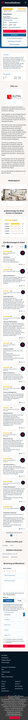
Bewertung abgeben (15, 44)
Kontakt (3, 688)
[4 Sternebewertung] (12, 571)
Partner (3, 686)
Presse (3, 683)
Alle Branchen (4, 657)
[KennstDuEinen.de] (10, 2)
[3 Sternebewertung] (10, 571)
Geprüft (21, 264)
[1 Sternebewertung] (4, 571)
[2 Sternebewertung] (7, 571)
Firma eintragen (5, 662)
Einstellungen (12, 667)
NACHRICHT (14, 35)
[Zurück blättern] (1, 194)
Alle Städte (4, 655)
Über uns (3, 681)
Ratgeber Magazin (6, 660)
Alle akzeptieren (14, 717)
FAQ (2, 674)
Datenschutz (4, 667)
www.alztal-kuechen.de (15, 27)
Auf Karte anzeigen (8, 20)
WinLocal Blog (18, 686)
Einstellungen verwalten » (14, 712)
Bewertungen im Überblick (14, 41)
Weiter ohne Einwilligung (14, 714)
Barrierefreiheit (5, 691)
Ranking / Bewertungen (7, 676)
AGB (8, 639)
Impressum (17, 681)
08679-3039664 (13, 22)
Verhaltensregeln (11, 594)
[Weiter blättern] (26, 194)
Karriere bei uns (19, 688)
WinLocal (17, 683)
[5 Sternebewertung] (15, 571)
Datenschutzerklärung (11, 641)
